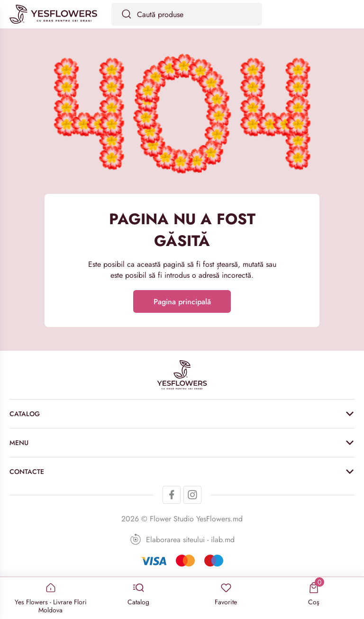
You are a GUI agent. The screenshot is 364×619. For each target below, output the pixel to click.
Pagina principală (182, 301)
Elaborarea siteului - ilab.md (182, 539)
